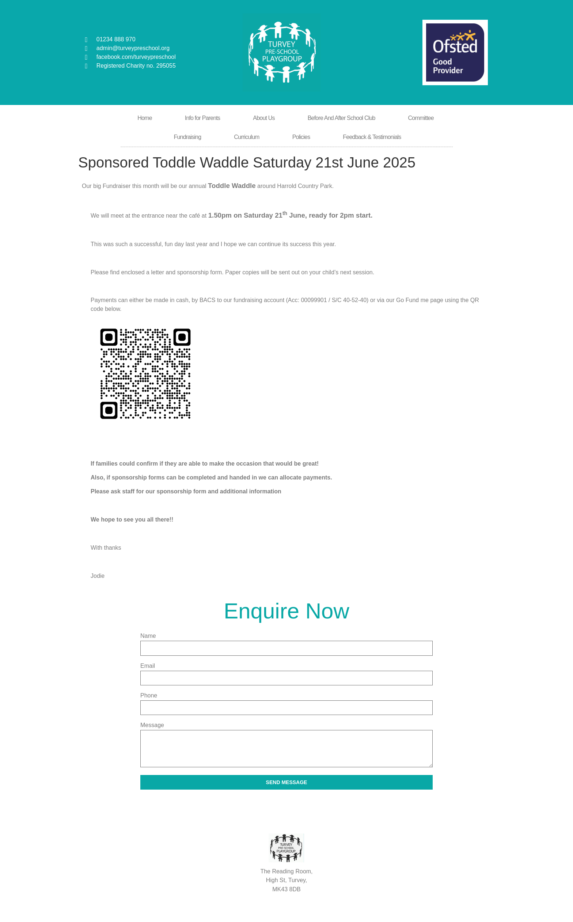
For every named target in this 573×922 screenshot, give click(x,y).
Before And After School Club (341, 118)
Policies (301, 137)
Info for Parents (202, 118)
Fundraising (187, 137)
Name (148, 636)
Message (152, 725)
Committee (421, 118)
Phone (148, 696)
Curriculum (246, 137)
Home (144, 118)
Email (147, 666)
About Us (263, 118)
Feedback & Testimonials (372, 137)
